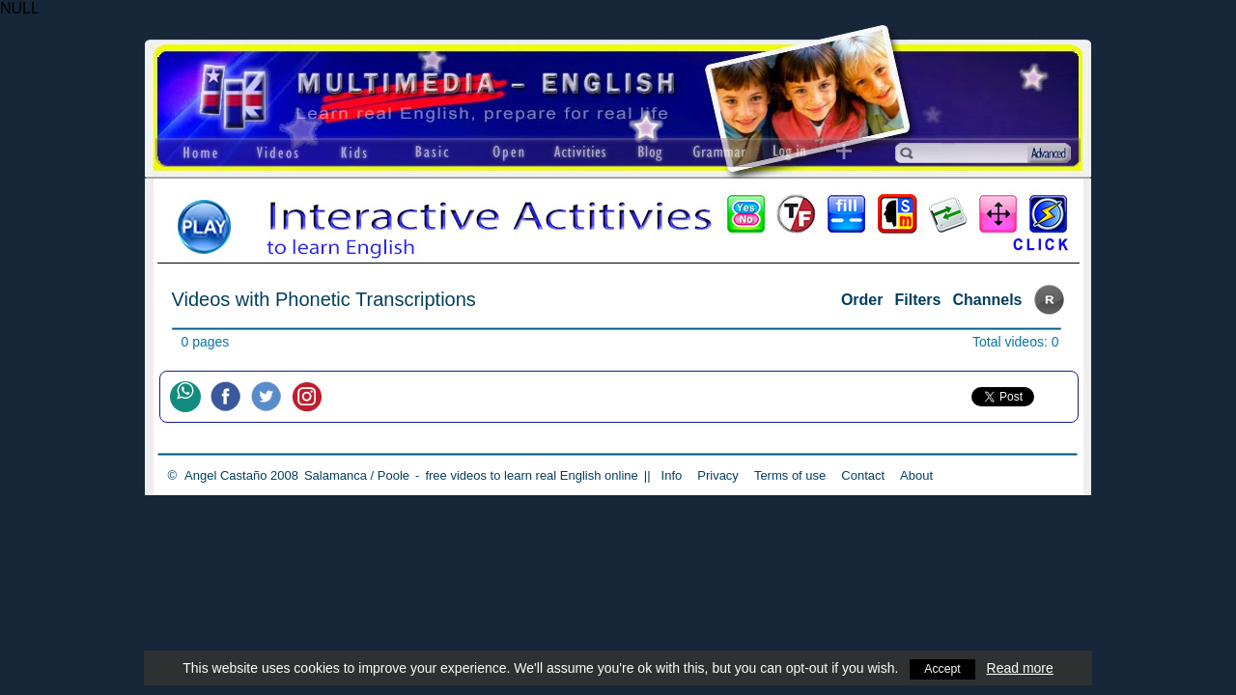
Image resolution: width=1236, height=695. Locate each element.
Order (862, 300)
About (916, 475)
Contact (863, 475)
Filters (917, 300)
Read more (1022, 668)
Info (672, 475)
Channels (987, 300)
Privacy (718, 475)
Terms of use (790, 475)
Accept (943, 668)
